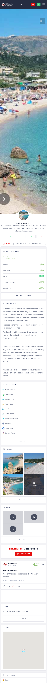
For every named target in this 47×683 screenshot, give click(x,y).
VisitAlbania (13, 564)
